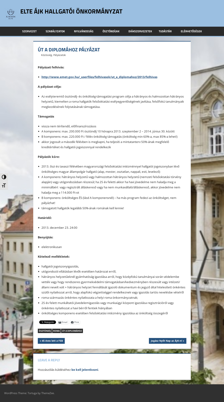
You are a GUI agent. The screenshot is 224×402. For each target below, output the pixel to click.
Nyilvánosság (85, 31)
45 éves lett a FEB (52, 341)
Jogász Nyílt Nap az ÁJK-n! (166, 341)
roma (56, 330)
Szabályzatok (57, 31)
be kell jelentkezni (84, 370)
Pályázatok (59, 55)
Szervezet (31, 31)
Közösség (46, 55)
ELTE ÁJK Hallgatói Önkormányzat (72, 11)
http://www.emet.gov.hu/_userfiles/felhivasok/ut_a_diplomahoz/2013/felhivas (99, 77)
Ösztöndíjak (113, 31)
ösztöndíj (45, 330)
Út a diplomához (72, 330)
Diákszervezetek (140, 31)
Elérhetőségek (191, 31)
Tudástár (167, 31)
